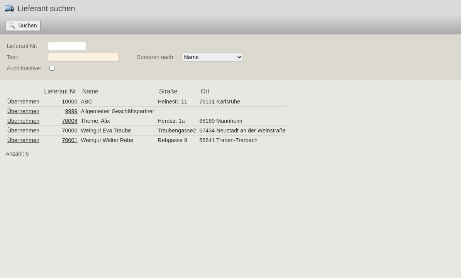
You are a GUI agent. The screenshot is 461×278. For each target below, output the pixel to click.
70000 (70, 130)
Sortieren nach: (156, 57)
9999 (71, 111)
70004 (70, 121)
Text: (12, 57)
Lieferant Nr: (22, 46)
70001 (70, 140)
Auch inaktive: (24, 68)
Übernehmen (23, 101)
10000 (70, 101)
